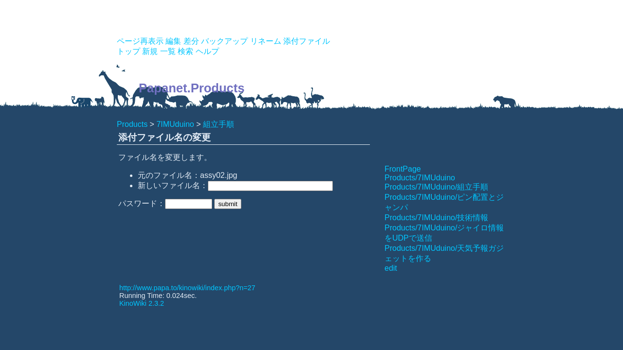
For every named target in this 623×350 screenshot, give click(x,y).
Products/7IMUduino (420, 178)
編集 (173, 41)
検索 (185, 51)
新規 (150, 51)
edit (391, 268)
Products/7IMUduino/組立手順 (436, 187)
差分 (191, 41)
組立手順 (218, 124)
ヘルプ (207, 51)
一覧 (168, 51)
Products (132, 124)
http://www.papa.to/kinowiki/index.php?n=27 (187, 288)
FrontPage (403, 169)
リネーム (265, 41)
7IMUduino (175, 124)
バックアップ (224, 41)
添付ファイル (306, 41)
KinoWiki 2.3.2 (141, 303)
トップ (128, 51)
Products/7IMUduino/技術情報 (436, 217)
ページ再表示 (140, 41)
